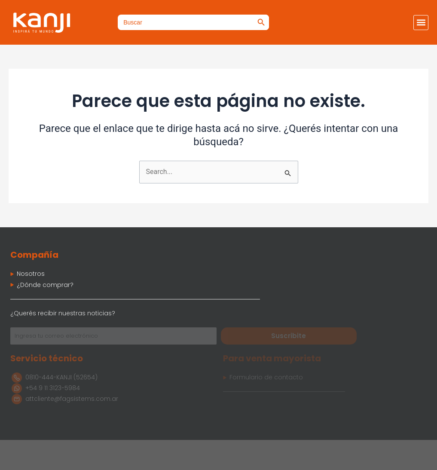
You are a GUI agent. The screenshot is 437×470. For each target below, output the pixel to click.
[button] (420, 22)
